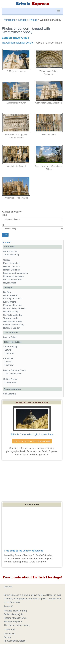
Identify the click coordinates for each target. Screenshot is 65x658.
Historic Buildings (11, 270)
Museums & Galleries (13, 276)
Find (4, 215)
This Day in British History (17, 625)
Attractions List (10, 251)
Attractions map (12, 254)
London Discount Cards (14, 370)
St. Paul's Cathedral (12, 315)
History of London (11, 328)
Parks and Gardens (12, 279)
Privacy (7, 637)
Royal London (10, 283)
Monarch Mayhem (13, 621)
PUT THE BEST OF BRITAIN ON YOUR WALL (32, 441)
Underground (11, 382)
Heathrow (9, 353)
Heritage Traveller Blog (15, 610)
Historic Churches (11, 266)
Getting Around (10, 379)
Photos (33, 19)
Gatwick (8, 350)
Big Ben (7, 292)
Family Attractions (11, 263)
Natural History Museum (14, 308)
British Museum (10, 295)
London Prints (9, 337)
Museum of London (12, 305)
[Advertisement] (32, 479)
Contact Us (9, 633)
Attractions (9, 19)
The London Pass (13, 374)
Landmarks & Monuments (15, 273)
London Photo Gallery (13, 325)
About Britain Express (14, 641)
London (22, 19)
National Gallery (11, 311)
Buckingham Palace (12, 298)
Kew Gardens (9, 302)
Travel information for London (18, 42)
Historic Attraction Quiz (15, 618)
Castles (6, 260)
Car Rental (8, 358)
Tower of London (11, 318)
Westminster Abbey (12, 321)
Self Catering (9, 394)
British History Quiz (13, 614)
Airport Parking (10, 346)
